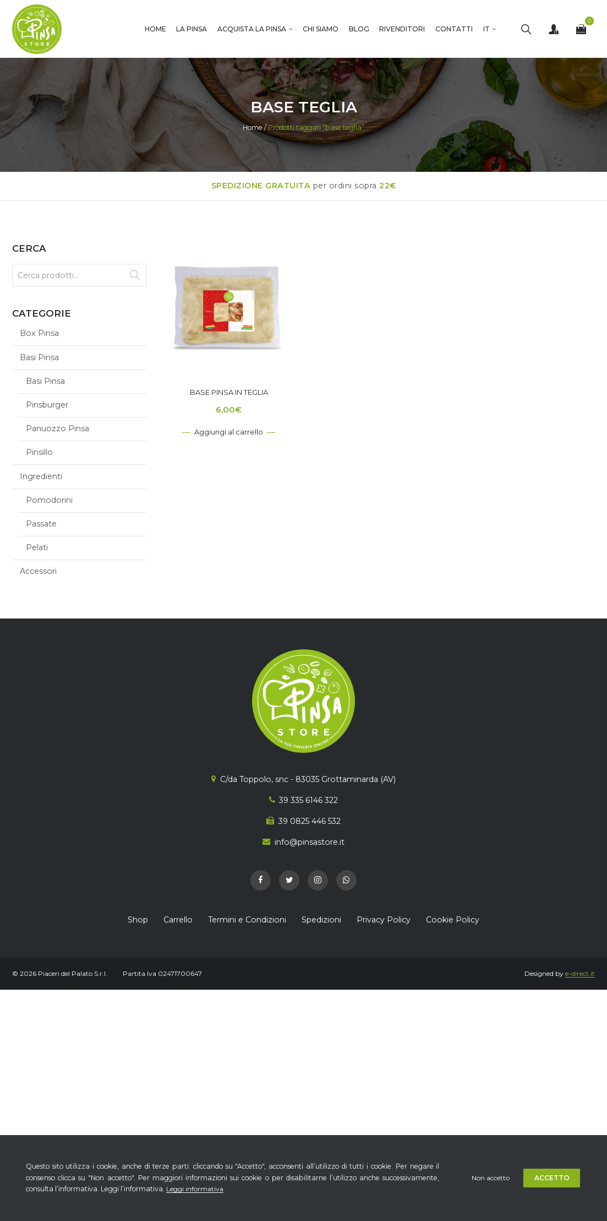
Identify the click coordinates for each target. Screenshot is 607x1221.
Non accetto (489, 1178)
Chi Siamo (320, 29)
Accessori (38, 571)
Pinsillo (39, 452)
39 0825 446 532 (309, 821)
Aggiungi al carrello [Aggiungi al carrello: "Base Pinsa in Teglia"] (228, 431)
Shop (138, 920)
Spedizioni (321, 920)
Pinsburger (47, 405)
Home (155, 29)
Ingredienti (41, 476)
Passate (41, 524)
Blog (359, 29)
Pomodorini (49, 500)
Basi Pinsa (39, 357)
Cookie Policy (452, 920)
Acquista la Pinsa (251, 29)
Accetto (552, 1178)
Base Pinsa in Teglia (229, 392)
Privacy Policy (384, 920)
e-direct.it (580, 973)
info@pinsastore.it (309, 842)
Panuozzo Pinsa (57, 428)
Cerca (134, 275)
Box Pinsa (39, 333)
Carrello (178, 920)
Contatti (454, 29)
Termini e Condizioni (247, 920)
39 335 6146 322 (308, 800)
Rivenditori (402, 29)
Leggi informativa (195, 1189)
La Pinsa (191, 29)
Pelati (37, 547)
